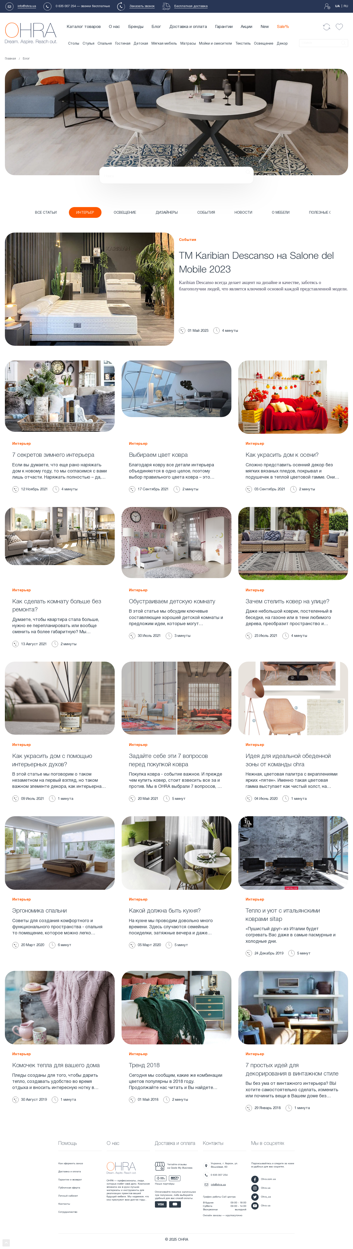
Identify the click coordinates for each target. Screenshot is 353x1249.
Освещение (263, 43)
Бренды (135, 27)
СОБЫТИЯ (193, 212)
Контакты (64, 1202)
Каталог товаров (84, 27)
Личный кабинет (68, 1194)
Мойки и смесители (215, 43)
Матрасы (188, 43)
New (265, 27)
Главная (10, 58)
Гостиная (122, 43)
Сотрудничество (67, 1210)
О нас (114, 27)
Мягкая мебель (164, 43)
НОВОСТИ (227, 212)
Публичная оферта (69, 1186)
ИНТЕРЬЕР (80, 212)
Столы (73, 43)
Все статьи (44, 212)
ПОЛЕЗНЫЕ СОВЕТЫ (305, 212)
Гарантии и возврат (70, 1178)
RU (346, 6)
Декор (282, 43)
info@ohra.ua (27, 6)
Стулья (88, 43)
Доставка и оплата (188, 27)
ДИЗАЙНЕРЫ (156, 212)
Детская (141, 43)
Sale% (283, 27)
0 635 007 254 (66, 6)
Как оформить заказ (70, 1162)
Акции (246, 27)
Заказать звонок (142, 6)
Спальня (105, 43)
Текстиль (243, 43)
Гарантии (224, 27)
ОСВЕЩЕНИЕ (117, 212)
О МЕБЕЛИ (262, 212)
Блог (156, 27)
